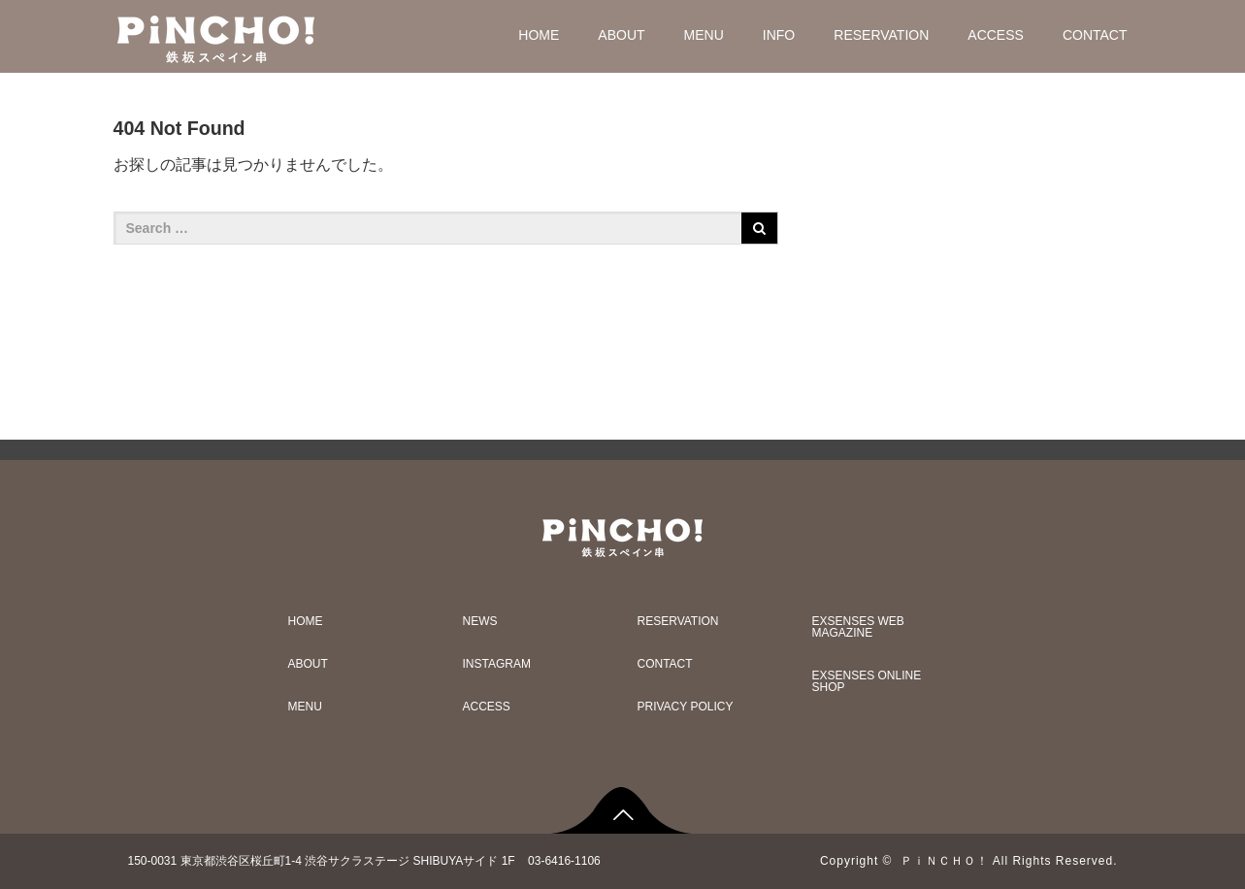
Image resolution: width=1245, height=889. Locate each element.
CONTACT (1095, 35)
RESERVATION (881, 35)
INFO (779, 35)
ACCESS (995, 35)
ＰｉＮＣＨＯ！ (945, 861)
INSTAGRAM (497, 664)
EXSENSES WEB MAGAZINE (858, 627)
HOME (538, 35)
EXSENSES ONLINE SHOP (867, 681)
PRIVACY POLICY (686, 706)
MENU (704, 35)
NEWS (480, 621)
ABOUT (621, 35)
